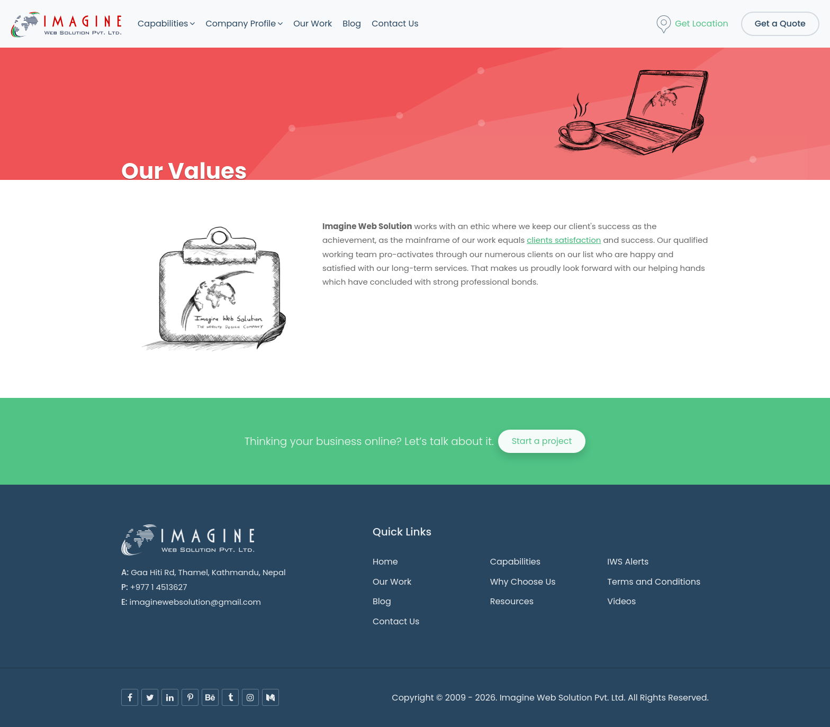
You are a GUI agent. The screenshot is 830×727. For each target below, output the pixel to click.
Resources (512, 601)
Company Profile (240, 23)
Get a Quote (780, 23)
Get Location (691, 24)
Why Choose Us (523, 582)
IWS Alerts (627, 562)
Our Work (312, 23)
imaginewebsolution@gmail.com (195, 601)
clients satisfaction (564, 240)
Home (385, 562)
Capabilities (163, 23)
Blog (351, 23)
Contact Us (395, 23)
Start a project (542, 441)
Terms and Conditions (653, 582)
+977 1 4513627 (158, 587)
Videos (621, 601)
